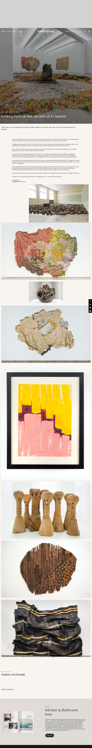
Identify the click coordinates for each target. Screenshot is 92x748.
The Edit (20, 31)
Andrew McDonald (13, 112)
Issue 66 (79, 31)
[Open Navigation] (89, 31)
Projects (3, 31)
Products (14, 31)
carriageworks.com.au (18, 181)
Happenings (4, 112)
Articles (9, 31)
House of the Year (69, 31)
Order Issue (50, 735)
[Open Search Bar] (85, 31)
